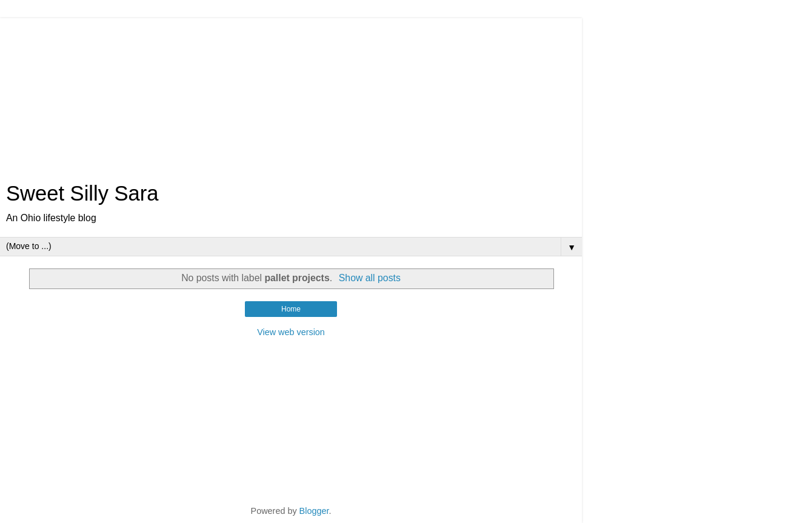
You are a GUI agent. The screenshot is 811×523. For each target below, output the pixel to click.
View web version (291, 332)
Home (291, 309)
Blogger (314, 511)
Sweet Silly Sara (82, 193)
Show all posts (370, 278)
